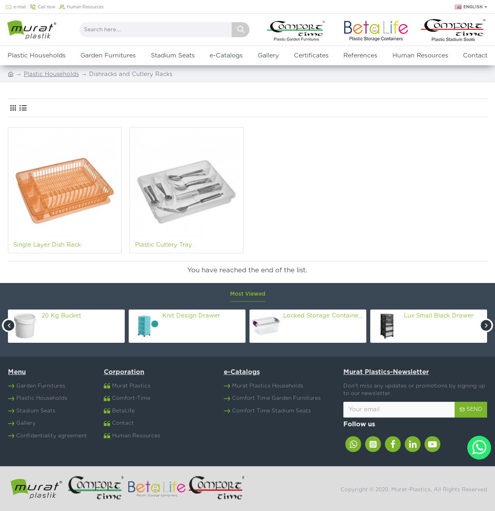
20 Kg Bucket (61, 315)
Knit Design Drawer (191, 315)
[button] (9, 325)
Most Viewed (247, 294)
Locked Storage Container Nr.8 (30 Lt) (323, 315)
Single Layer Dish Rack (47, 244)
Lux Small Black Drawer (439, 315)
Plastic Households (51, 74)
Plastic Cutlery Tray (163, 244)
